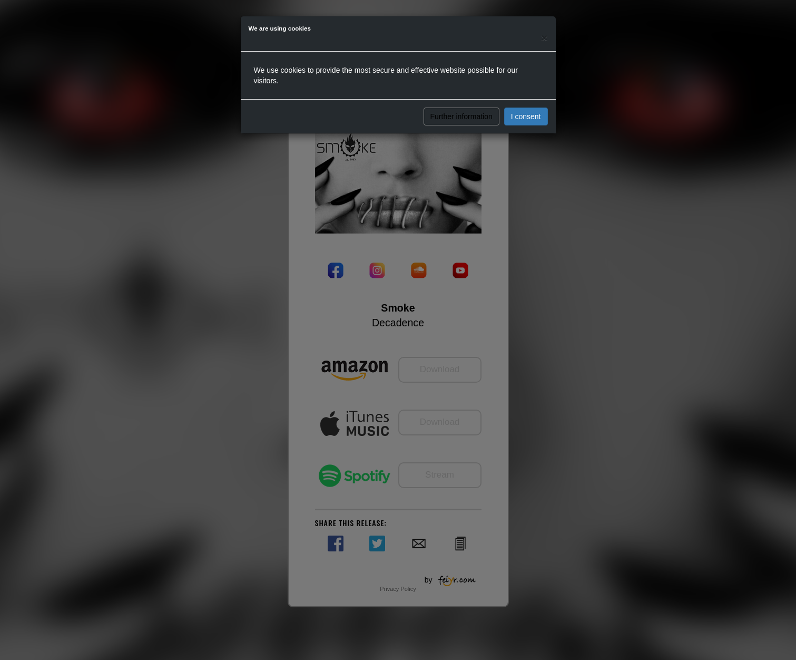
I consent (526, 116)
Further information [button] (461, 116)
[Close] (544, 37)
